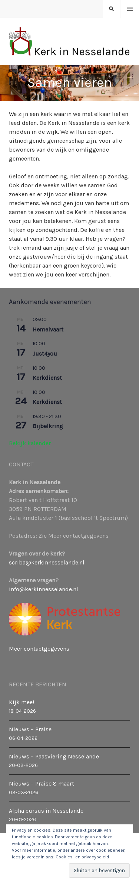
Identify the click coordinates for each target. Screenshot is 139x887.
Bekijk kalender (30, 443)
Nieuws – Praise (30, 729)
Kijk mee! (21, 702)
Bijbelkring (48, 426)
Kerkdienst (47, 377)
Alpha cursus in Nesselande (46, 810)
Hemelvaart (48, 329)
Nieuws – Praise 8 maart (41, 783)
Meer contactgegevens (39, 648)
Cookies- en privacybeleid (82, 857)
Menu (130, 9)
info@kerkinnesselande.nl (43, 589)
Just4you (45, 353)
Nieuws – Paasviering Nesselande (54, 756)
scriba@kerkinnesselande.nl (47, 562)
